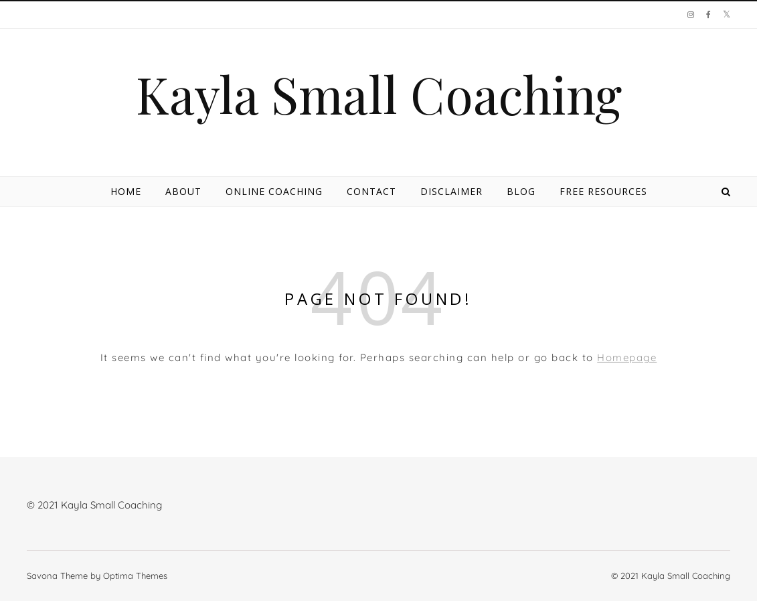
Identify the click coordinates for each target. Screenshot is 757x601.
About (183, 191)
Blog (521, 191)
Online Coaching (274, 191)
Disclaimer (451, 191)
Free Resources (603, 191)
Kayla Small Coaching (379, 94)
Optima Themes (135, 575)
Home (125, 191)
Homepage (627, 357)
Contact (371, 191)
